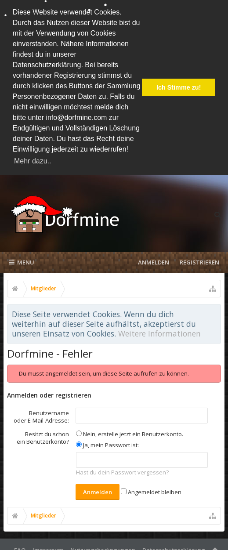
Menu (21, 260)
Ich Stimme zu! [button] (178, 87)
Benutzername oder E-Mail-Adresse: (41, 414)
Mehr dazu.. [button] (32, 161)
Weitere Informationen (159, 331)
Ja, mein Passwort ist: (107, 442)
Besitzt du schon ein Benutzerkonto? (43, 435)
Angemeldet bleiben (151, 490)
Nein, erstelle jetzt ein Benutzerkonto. (129, 432)
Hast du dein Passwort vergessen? (122, 470)
